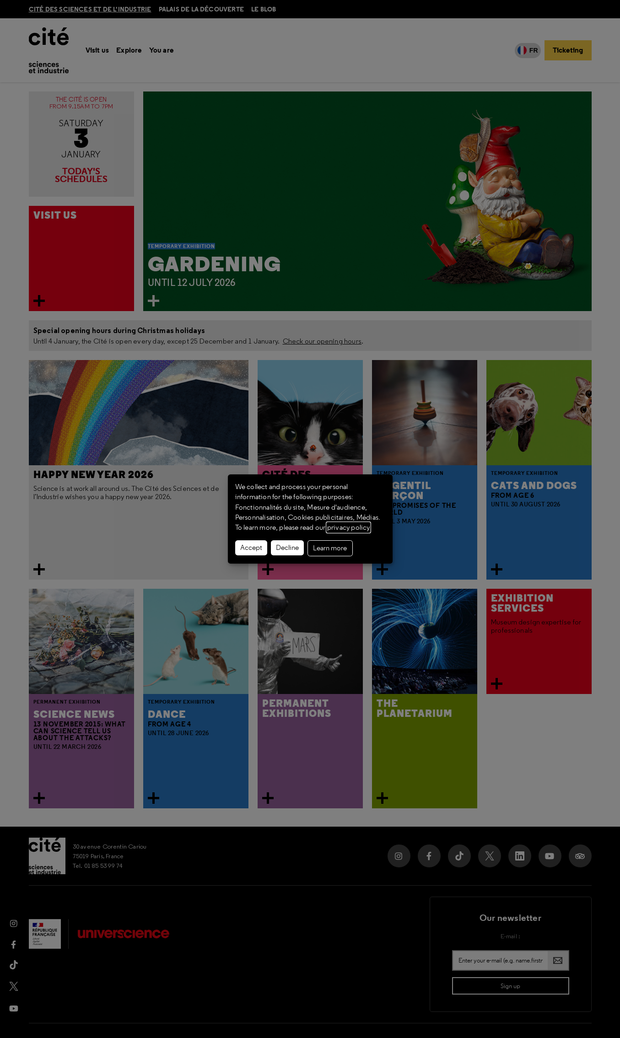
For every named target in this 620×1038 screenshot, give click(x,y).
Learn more (330, 548)
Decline (287, 547)
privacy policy (348, 527)
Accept (251, 547)
